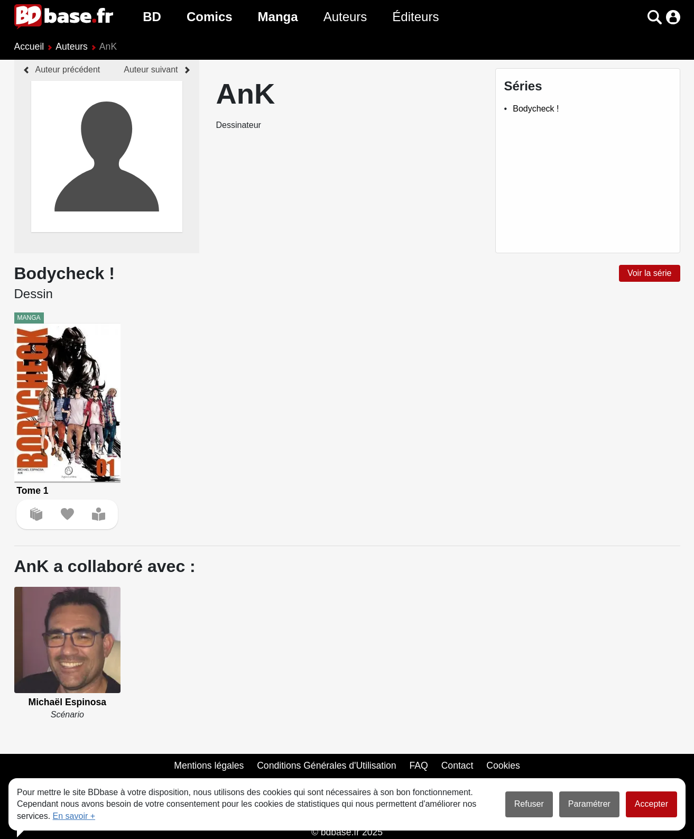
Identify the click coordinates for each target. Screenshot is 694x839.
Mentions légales (209, 765)
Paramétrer (589, 803)
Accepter (651, 803)
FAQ (419, 765)
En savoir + (74, 816)
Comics (210, 17)
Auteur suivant (151, 69)
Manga (278, 17)
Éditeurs (415, 17)
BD (152, 17)
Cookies (503, 765)
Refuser (529, 803)
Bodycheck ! (536, 108)
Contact (457, 765)
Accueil (29, 46)
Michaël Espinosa (68, 702)
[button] (654, 17)
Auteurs (345, 17)
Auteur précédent (67, 69)
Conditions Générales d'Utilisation (326, 765)
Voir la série (649, 273)
